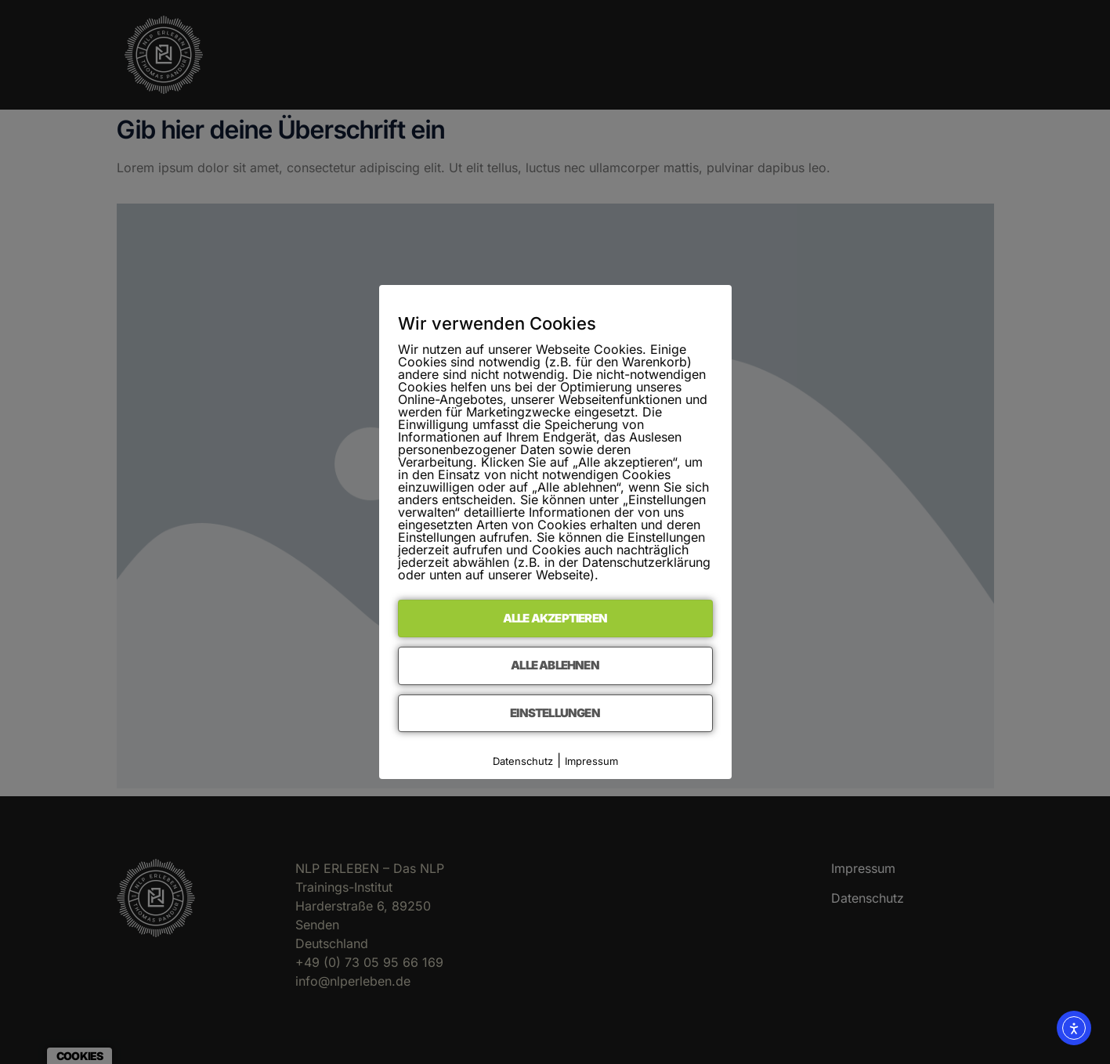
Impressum (591, 761)
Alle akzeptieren (555, 618)
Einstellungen (555, 712)
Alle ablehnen (555, 665)
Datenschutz (523, 761)
